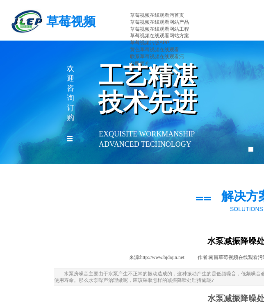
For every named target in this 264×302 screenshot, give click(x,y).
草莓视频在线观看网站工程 (159, 29)
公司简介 (140, 63)
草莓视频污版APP (149, 42)
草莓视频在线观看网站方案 (159, 36)
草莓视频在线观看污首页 (157, 15)
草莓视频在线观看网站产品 (159, 22)
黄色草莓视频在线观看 (154, 49)
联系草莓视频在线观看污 (157, 56)
